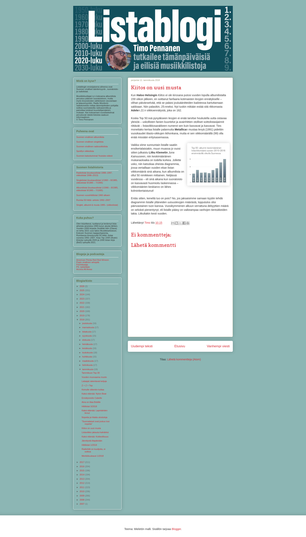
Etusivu (179, 346)
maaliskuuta (88, 361)
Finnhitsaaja (82, 264)
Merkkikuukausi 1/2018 (93, 456)
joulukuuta (87, 323)
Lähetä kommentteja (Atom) (184, 359)
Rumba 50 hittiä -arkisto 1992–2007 (93, 200)
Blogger (176, 529)
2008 (82, 500)
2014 (82, 474)
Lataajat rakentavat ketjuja (94, 381)
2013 (82, 479)
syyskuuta (87, 336)
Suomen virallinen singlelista (89, 142)
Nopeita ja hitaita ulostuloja (94, 417)
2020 (82, 311)
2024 (82, 294)
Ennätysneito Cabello (92, 398)
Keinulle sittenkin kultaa (93, 389)
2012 (82, 483)
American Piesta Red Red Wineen (92, 260)
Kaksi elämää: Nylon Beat (94, 394)
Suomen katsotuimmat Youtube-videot (94, 156)
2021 (82, 307)
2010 (82, 491)
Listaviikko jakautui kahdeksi (95, 432)
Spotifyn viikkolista (85, 151)
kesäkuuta (87, 348)
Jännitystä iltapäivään (92, 441)
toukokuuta (87, 352)
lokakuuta (87, 332)
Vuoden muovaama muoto (94, 377)
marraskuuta (88, 327)
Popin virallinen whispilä (87, 262)
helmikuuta (87, 365)
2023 (82, 299)
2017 (82, 462)
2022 (82, 303)
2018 (82, 319)
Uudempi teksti (142, 346)
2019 (82, 315)
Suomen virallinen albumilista (90, 137)
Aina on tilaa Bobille (91, 402)
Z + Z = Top (87, 385)
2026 (82, 286)
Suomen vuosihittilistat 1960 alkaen (93, 195)
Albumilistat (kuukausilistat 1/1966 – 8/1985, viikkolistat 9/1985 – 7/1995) (97, 188)
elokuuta (86, 340)
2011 (82, 487)
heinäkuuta (87, 344)
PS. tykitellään (83, 267)
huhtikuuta (87, 356)
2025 (82, 290)
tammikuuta (88, 369)
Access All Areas (84, 269)
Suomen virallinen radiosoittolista (92, 146)
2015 (82, 470)
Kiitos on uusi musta (91, 428)
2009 (82, 495)
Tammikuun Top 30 (91, 373)
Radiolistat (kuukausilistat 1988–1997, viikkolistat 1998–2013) (94, 174)
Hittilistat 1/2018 (89, 445)
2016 (82, 466)
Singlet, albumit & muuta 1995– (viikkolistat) (97, 205)
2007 (82, 504)
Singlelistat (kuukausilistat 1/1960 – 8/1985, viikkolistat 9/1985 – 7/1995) (97, 181)
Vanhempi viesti (218, 346)
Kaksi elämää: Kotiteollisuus (95, 436)
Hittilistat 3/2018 (89, 406)
